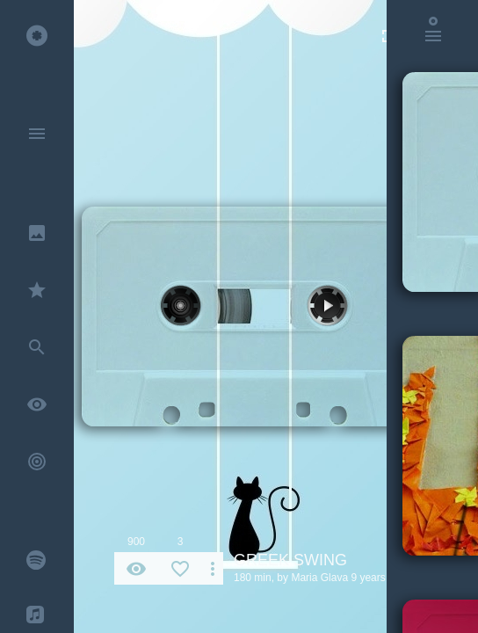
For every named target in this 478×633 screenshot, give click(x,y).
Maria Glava (319, 577)
